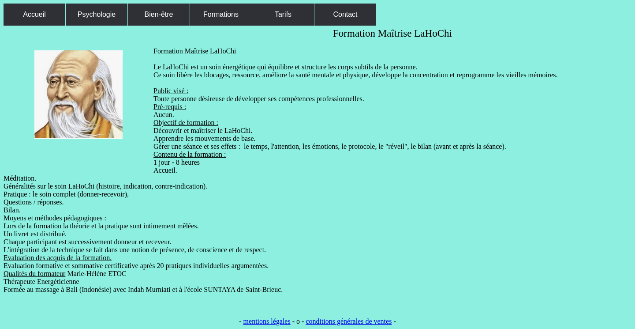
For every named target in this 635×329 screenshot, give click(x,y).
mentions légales (267, 321)
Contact (345, 14)
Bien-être (159, 14)
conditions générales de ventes (349, 321)
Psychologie (97, 14)
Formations (221, 14)
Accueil (34, 14)
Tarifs (283, 14)
